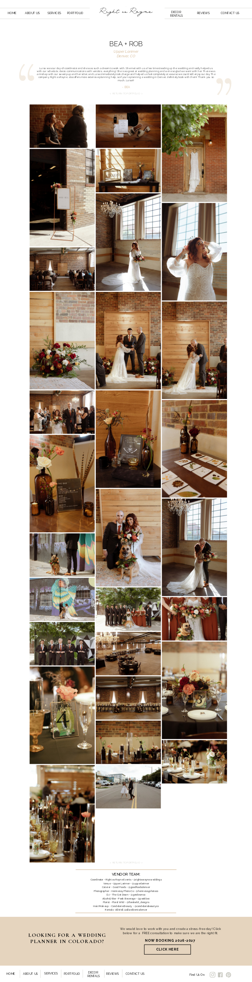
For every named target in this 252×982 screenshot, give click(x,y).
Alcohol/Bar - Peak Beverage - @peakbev (126, 898)
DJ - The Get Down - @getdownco (126, 894)
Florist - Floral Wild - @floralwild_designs (126, 902)
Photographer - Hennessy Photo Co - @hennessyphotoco (126, 891)
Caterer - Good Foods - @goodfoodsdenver (126, 887)
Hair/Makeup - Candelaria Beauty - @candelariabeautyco (126, 906)
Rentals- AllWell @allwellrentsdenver (126, 909)
